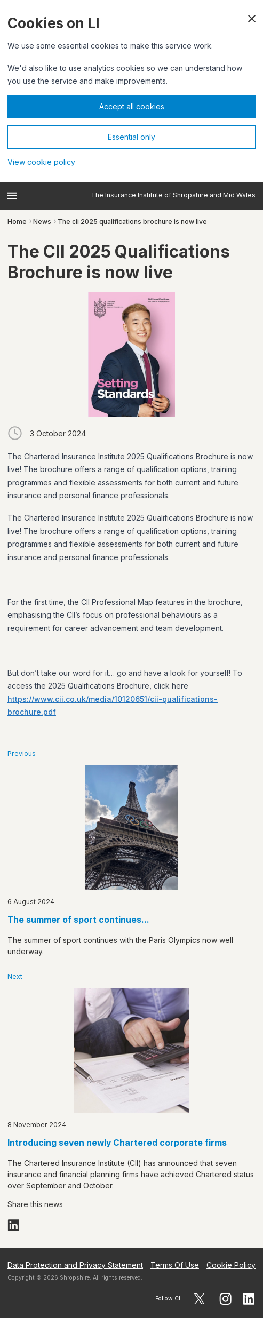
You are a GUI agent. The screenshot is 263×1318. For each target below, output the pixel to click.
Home (17, 222)
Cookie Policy (231, 1264)
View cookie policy (41, 161)
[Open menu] (12, 195)
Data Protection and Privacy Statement (75, 1264)
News (42, 222)
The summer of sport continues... (78, 920)
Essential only (131, 136)
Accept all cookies (131, 106)
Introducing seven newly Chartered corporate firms (117, 1143)
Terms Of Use (174, 1264)
